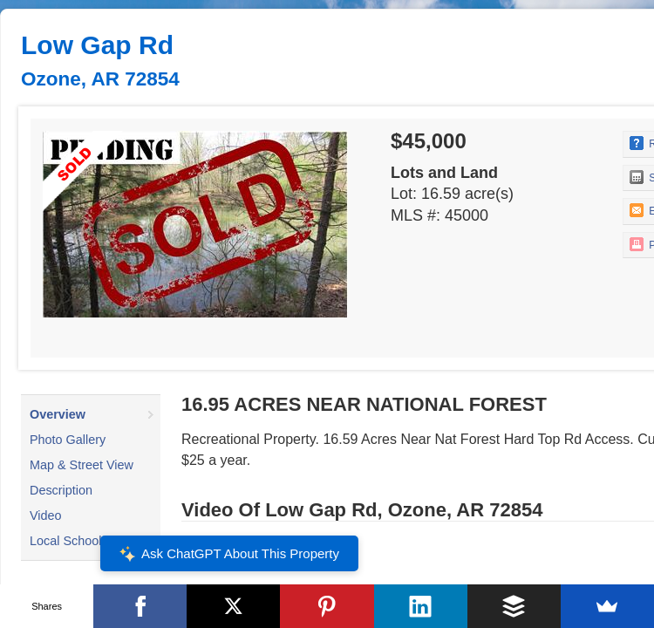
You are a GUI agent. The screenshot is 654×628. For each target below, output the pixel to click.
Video (46, 515)
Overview (57, 414)
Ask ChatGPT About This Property (229, 554)
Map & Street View (81, 465)
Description (61, 490)
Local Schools (69, 541)
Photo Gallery (68, 440)
